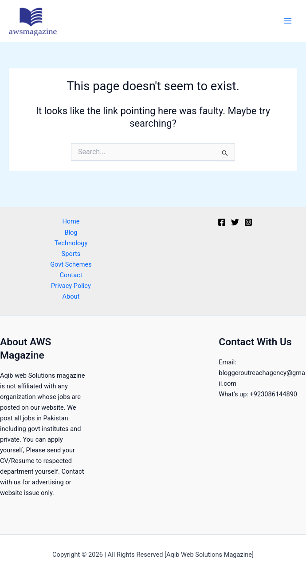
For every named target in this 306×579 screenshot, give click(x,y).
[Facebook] (222, 222)
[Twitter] (235, 222)
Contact (71, 275)
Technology (71, 243)
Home (70, 221)
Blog (70, 232)
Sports (71, 254)
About (71, 296)
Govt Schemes (71, 264)
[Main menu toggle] (288, 21)
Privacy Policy (71, 286)
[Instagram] (248, 222)
